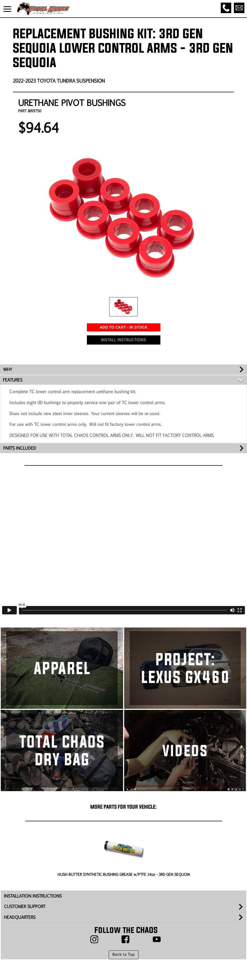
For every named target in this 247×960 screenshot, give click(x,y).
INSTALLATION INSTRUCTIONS (33, 896)
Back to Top (123, 955)
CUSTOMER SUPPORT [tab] (24, 906)
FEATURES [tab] (12, 380)
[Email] (239, 8)
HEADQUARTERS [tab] (19, 917)
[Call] (226, 8)
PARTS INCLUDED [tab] (19, 448)
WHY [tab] (7, 369)
